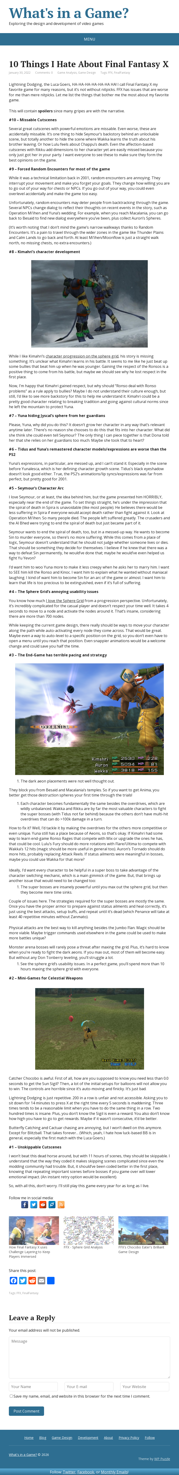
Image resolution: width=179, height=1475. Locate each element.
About (108, 1437)
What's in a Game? (69, 13)
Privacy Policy (129, 1437)
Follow (150, 1437)
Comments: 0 (44, 73)
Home (29, 1437)
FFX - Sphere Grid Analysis (83, 1247)
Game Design (87, 73)
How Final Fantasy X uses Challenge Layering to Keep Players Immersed (29, 1252)
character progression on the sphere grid (82, 356)
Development (88, 1437)
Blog (42, 1437)
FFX (110, 73)
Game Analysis (67, 73)
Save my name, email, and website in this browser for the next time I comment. (82, 1396)
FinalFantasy (122, 73)
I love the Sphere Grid (65, 600)
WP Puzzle (162, 1459)
